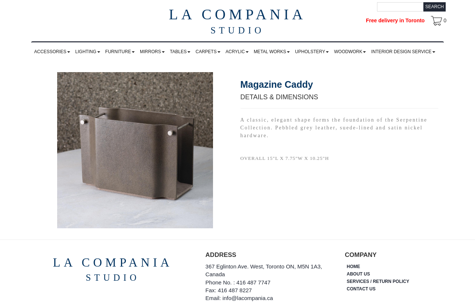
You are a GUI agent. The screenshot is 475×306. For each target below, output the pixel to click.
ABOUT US (358, 274)
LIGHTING (87, 51)
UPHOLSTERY (312, 51)
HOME (353, 266)
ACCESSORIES (52, 51)
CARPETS (208, 51)
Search (434, 6)
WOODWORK (350, 51)
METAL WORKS (272, 51)
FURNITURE (120, 51)
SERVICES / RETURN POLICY (378, 281)
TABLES (180, 51)
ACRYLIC (237, 51)
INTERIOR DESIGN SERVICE (403, 51)
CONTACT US (361, 288)
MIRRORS (152, 51)
